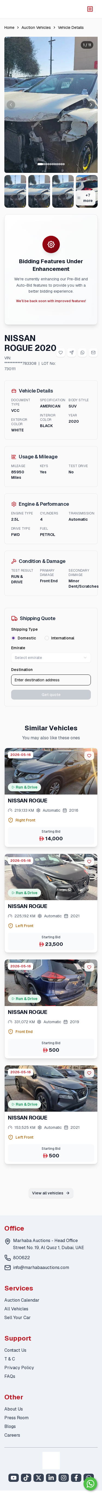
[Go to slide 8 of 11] (57, 164)
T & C (9, 1359)
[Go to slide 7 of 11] (55, 164)
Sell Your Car (17, 1317)
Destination (22, 669)
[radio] (13, 638)
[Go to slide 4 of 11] (48, 164)
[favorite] (89, 755)
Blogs (10, 1426)
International (62, 638)
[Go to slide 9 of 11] (59, 164)
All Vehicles (16, 1309)
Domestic (27, 638)
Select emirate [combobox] (51, 657)
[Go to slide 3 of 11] (46, 164)
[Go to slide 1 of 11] (40, 164)
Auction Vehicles (36, 27)
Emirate (18, 647)
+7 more (85, 198)
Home (9, 27)
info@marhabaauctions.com (41, 1267)
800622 (21, 1258)
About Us (13, 1409)
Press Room (16, 1418)
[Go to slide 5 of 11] (51, 164)
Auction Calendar (21, 1300)
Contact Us (15, 1350)
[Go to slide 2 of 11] (44, 164)
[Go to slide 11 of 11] (64, 164)
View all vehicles (51, 1193)
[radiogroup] (51, 638)
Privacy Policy (19, 1368)
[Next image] (91, 104)
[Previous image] (11, 104)
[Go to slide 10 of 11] (61, 164)
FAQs (9, 1376)
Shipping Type (24, 629)
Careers (12, 1435)
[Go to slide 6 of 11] (53, 164)
